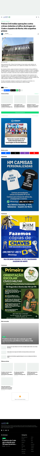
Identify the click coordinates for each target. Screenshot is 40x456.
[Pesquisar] (38, 17)
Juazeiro (32, 447)
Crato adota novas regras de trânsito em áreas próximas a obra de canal (21, 351)
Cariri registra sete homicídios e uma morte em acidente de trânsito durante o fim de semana (19, 106)
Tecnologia (23, 453)
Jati (22, 447)
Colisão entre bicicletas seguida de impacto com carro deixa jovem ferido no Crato (22, 357)
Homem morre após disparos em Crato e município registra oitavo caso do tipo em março (22, 347)
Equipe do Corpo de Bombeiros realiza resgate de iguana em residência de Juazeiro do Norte (33, 106)
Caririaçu (23, 442)
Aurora (32, 437)
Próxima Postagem (35, 115)
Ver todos (36, 93)
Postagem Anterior (5, 115)
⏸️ (20, 396)
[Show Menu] (1, 17)
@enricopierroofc (24, 437)
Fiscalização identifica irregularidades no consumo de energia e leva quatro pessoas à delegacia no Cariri (7, 106)
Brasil (32, 438)
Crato (22, 444)
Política (32, 449)
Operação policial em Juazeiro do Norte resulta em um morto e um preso (6, 387)
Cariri (32, 440)
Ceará (32, 442)
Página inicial (3, 21)
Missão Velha (24, 449)
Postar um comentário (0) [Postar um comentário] (20, 112)
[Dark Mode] (36, 17)
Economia (32, 444)
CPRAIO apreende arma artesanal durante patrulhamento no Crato (32, 373)
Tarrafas (32, 451)
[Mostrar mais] (22, 90)
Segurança (8, 21)
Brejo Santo (23, 440)
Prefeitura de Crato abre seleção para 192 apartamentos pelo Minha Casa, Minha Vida (6, 373)
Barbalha (23, 438)
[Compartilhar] (38, 34)
